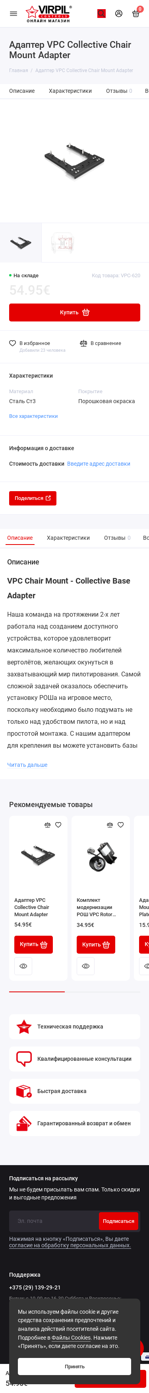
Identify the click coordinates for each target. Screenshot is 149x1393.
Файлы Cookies (71, 1337)
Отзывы (119, 91)
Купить (34, 944)
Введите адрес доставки (98, 463)
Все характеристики (33, 416)
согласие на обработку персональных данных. (70, 1245)
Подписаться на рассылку (43, 1178)
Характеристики (70, 91)
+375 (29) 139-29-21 (35, 1287)
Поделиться (33, 498)
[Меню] (13, 13)
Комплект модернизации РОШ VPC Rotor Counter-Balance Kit (99, 907)
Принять (75, 1366)
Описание (22, 91)
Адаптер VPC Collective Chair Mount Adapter (31, 907)
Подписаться (118, 1221)
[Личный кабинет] (118, 13)
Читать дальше (27, 765)
